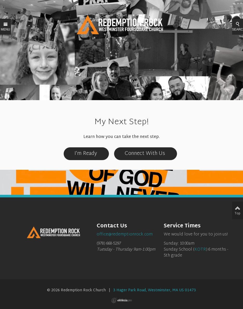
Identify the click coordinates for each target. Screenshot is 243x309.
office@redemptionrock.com (125, 234)
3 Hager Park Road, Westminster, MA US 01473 (154, 290)
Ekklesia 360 (121, 300)
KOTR (200, 249)
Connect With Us (145, 153)
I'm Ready (86, 153)
